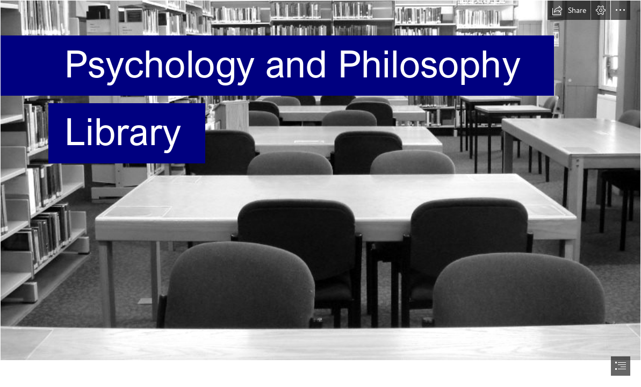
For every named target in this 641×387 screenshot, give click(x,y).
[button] (569, 10)
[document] (320, 193)
